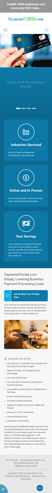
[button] (18, 108)
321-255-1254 (12, 460)
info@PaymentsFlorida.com (32, 460)
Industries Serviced (26, 145)
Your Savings (26, 236)
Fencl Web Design (22, 476)
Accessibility (26, 479)
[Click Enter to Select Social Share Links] (4, 488)
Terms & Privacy (39, 476)
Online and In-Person (26, 190)
